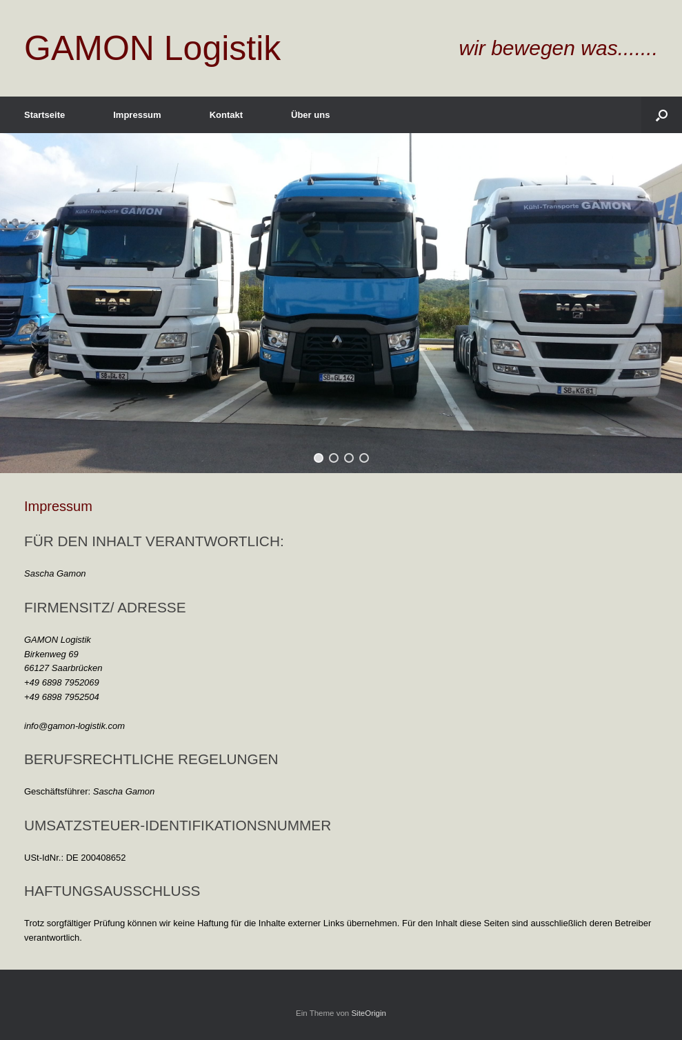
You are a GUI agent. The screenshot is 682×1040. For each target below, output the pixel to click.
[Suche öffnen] (661, 115)
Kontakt (226, 115)
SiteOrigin (368, 1013)
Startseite (44, 115)
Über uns (310, 115)
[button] (318, 458)
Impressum (137, 115)
